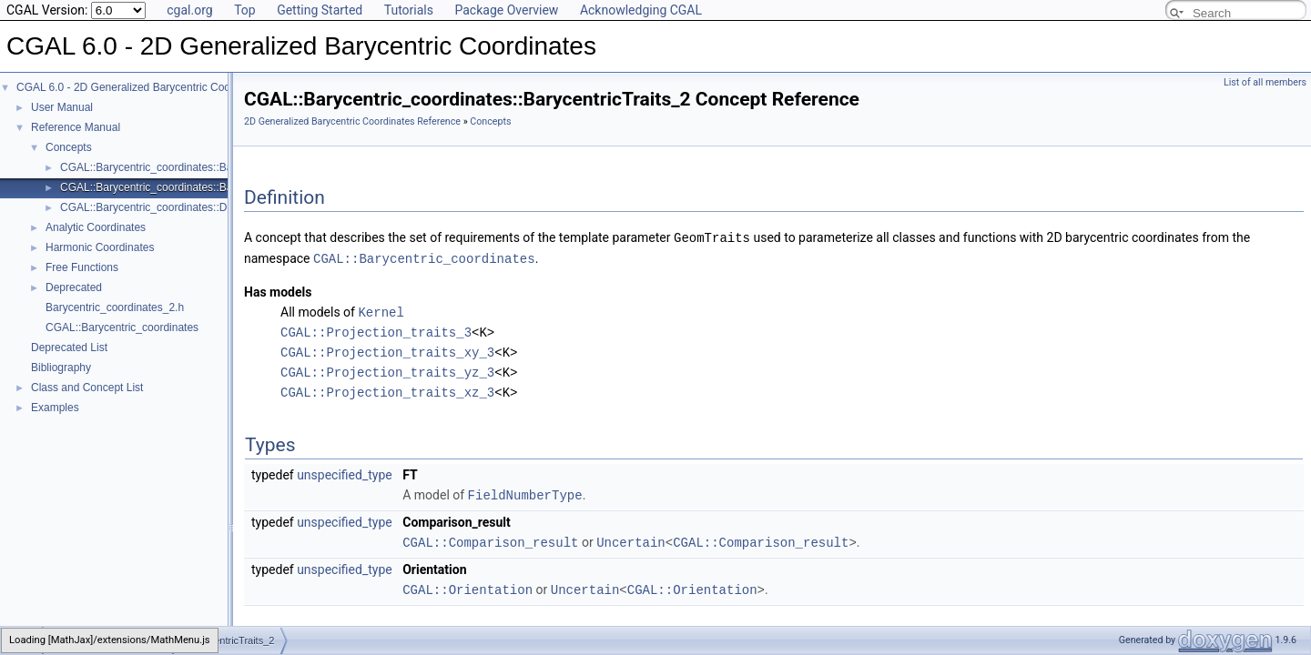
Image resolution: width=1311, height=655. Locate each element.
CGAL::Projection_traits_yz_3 (387, 369)
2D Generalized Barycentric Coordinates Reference (352, 121)
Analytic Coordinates (96, 227)
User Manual (62, 107)
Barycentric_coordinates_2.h (115, 307)
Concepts (69, 147)
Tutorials (408, 10)
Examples (55, 407)
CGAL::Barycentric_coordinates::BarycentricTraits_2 (186, 187)
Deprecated (74, 287)
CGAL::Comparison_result (490, 538)
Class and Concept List (87, 387)
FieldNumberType (525, 491)
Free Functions (82, 267)
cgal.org (189, 10)
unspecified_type (344, 472)
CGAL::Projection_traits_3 (376, 329)
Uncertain (631, 538)
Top (245, 10)
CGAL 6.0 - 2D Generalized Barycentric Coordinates (142, 87)
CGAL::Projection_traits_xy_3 (387, 349)
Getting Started (319, 10)
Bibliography (61, 367)
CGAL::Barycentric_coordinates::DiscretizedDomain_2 (191, 207)
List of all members (1265, 82)
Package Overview (506, 10)
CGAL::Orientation (467, 584)
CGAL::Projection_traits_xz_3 (387, 389)
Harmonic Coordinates (100, 247)
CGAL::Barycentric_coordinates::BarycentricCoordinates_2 (202, 167)
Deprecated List (69, 347)
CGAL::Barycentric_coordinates (122, 327)
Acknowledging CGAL (641, 10)
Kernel (380, 309)
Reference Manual (75, 127)
